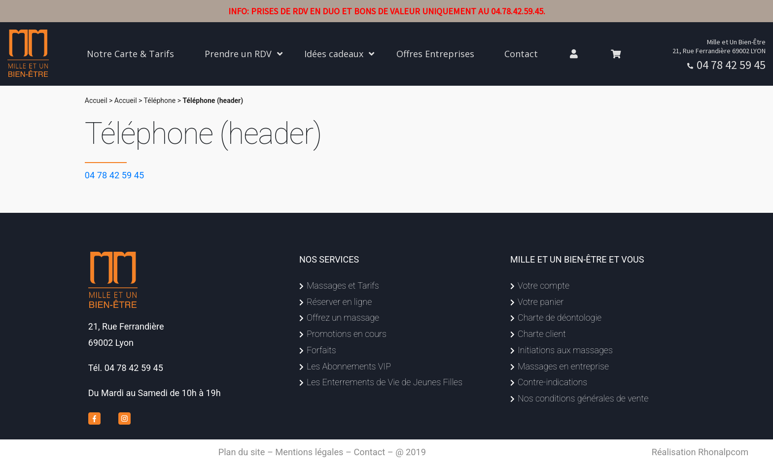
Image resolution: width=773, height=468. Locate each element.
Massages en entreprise (563, 366)
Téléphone (160, 100)
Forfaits (321, 350)
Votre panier (540, 302)
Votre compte (543, 285)
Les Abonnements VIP (349, 366)
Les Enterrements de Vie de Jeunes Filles (384, 382)
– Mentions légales (305, 452)
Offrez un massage (343, 317)
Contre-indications (552, 382)
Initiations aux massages (565, 350)
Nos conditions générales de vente (583, 398)
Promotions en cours (346, 334)
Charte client (542, 334)
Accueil (96, 100)
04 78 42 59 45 (731, 64)
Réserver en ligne (339, 302)
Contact (369, 452)
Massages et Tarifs (343, 285)
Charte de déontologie (559, 317)
